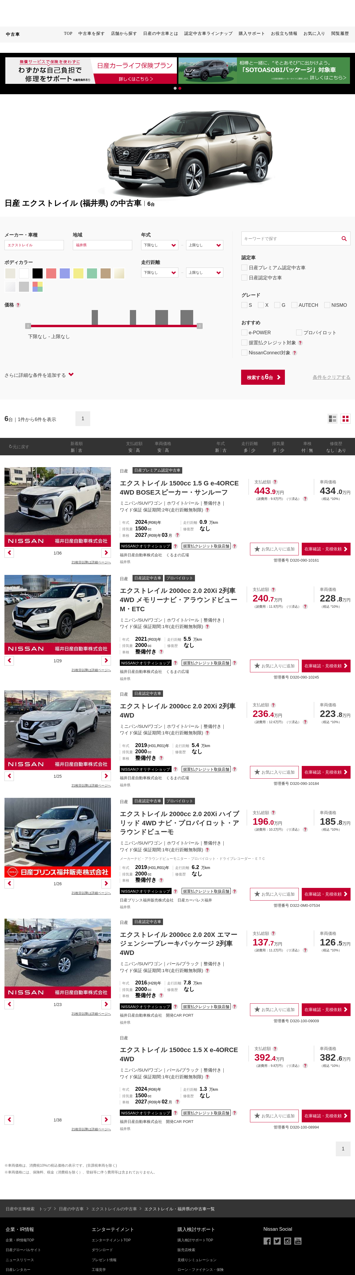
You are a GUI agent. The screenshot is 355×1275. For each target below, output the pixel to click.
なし (330, 450)
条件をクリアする (332, 377)
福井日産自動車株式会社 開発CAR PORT (156, 1015)
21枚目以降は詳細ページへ (91, 562)
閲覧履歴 (340, 33)
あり (342, 450)
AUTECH (304, 305)
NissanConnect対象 (269, 353)
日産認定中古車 (261, 278)
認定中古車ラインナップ (208, 33)
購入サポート (252, 33)
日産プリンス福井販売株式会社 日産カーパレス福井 (166, 900)
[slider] (28, 326)
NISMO (335, 305)
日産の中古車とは (160, 33)
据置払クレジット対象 (272, 342)
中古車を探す (91, 33)
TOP (68, 33)
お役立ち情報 (284, 33)
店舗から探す (124, 33)
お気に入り (315, 33)
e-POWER (256, 332)
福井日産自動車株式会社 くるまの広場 (154, 555)
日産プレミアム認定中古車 (273, 267)
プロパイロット (316, 332)
